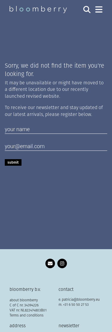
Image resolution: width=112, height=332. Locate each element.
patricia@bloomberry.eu (81, 300)
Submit (13, 162)
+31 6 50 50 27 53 (76, 305)
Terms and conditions (27, 315)
